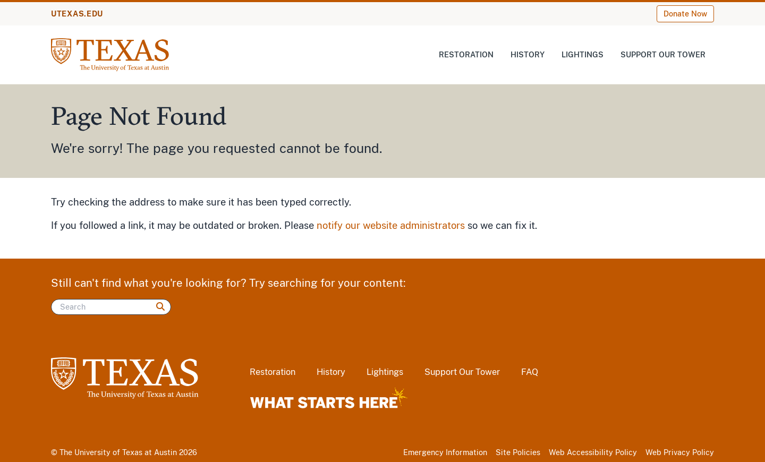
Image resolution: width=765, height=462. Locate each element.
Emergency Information (445, 452)
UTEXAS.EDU (77, 14)
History (528, 54)
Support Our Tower (663, 54)
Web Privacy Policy (679, 452)
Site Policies (518, 452)
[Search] (111, 307)
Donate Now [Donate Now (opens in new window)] (685, 14)
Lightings (583, 54)
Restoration (466, 54)
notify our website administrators (391, 225)
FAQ (529, 372)
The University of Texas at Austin (118, 452)
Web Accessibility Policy (593, 452)
